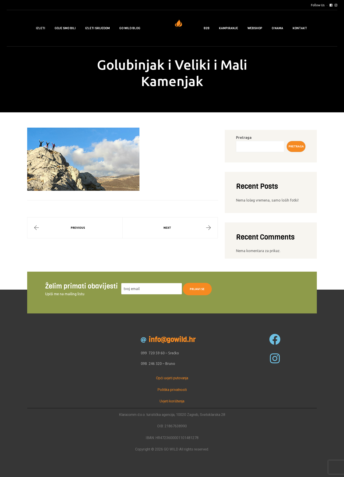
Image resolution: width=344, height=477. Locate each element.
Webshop (254, 28)
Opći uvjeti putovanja (172, 378)
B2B (206, 28)
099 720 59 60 (153, 353)
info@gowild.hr (172, 339)
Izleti (40, 28)
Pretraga (243, 137)
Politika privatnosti (172, 390)
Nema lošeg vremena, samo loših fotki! (267, 200)
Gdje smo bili (65, 28)
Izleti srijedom (97, 28)
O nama (277, 28)
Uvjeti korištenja (172, 401)
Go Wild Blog (129, 28)
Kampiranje (228, 28)
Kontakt (300, 28)
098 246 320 (151, 364)
